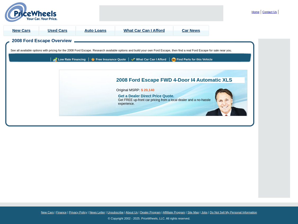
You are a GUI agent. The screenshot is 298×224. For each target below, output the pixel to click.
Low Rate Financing (72, 59)
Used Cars (57, 30)
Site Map (193, 212)
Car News (191, 30)
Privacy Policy (78, 212)
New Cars (21, 30)
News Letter (97, 212)
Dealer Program (150, 212)
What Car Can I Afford (144, 30)
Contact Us (270, 12)
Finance (61, 212)
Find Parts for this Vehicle (194, 59)
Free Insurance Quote (111, 59)
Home (255, 12)
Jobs (204, 212)
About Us (132, 212)
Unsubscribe (115, 212)
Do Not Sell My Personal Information (233, 212)
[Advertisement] (161, 13)
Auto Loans (95, 30)
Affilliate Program (174, 212)
